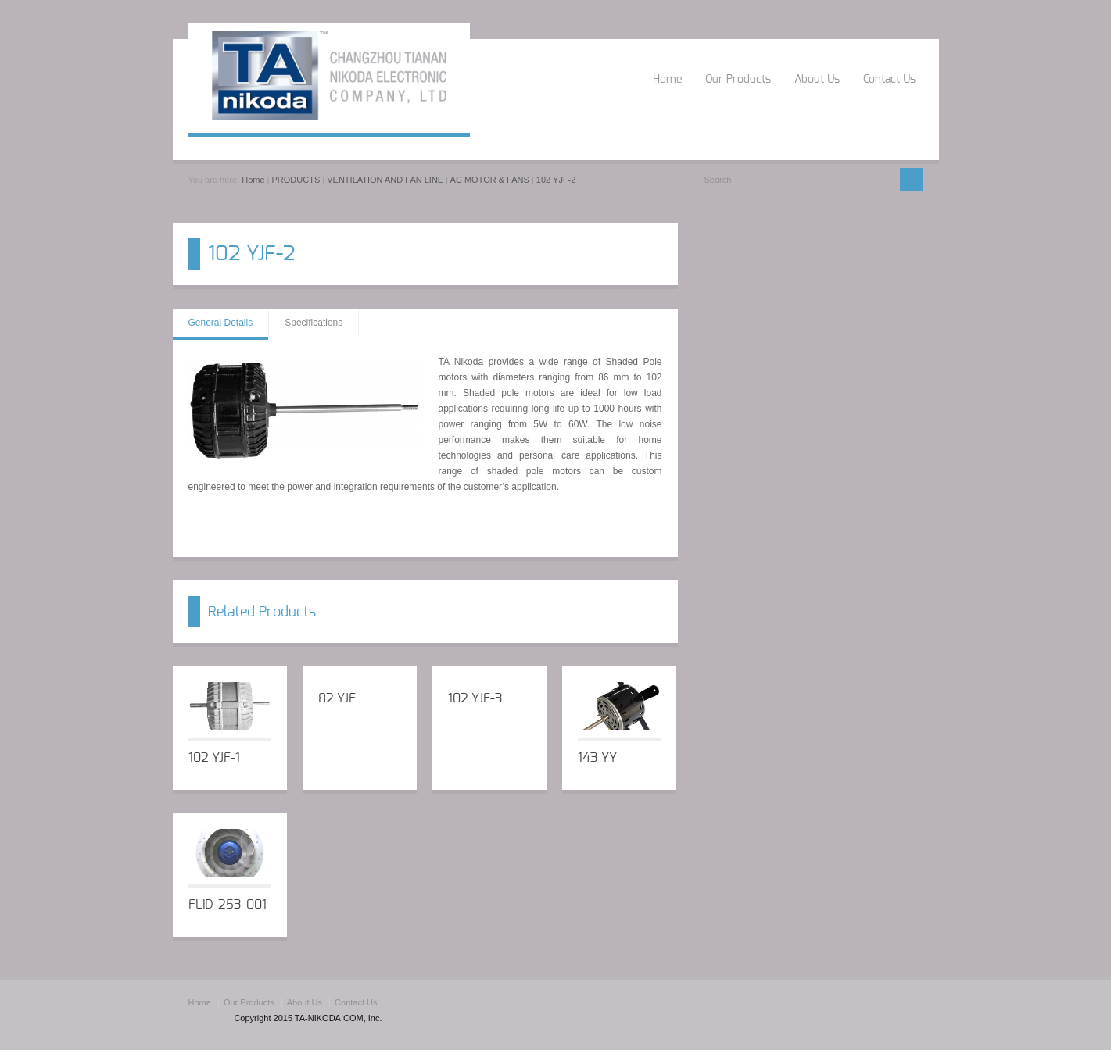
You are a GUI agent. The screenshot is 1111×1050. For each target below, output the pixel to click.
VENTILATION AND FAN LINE (385, 179)
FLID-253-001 (227, 904)
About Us (817, 79)
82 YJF (337, 698)
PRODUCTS (296, 179)
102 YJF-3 (475, 698)
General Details (220, 322)
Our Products (738, 79)
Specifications (313, 322)
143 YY (597, 758)
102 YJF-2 (556, 179)
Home (667, 79)
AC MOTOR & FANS (489, 179)
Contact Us (889, 79)
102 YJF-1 (214, 758)
